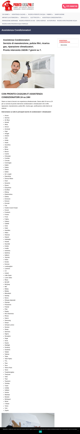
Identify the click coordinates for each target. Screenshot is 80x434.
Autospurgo (51, 20)
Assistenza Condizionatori (52, 17)
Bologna (64, 45)
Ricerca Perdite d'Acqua (36, 14)
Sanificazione (59, 14)
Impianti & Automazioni (10, 17)
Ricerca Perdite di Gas (27, 20)
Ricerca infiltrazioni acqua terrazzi (15, 23)
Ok (40, 431)
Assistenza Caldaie (19, 14)
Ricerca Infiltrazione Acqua (67, 20)
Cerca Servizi (41, 20)
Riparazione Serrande (10, 20)
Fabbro (50, 14)
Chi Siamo (6, 14)
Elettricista (36, 17)
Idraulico (25, 17)
